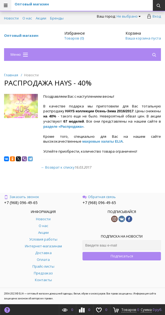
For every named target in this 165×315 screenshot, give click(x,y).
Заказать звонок (21, 196)
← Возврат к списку (58, 167)
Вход (157, 16)
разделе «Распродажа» (63, 126)
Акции (41, 18)
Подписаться (122, 256)
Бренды (57, 18)
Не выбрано (129, 16)
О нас (27, 18)
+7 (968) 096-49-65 (21, 202)
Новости (11, 18)
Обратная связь (99, 196)
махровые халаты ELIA (102, 141)
